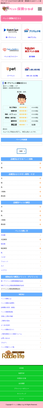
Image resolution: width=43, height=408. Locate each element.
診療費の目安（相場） (8, 307)
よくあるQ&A (5, 325)
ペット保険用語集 (7, 312)
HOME (21, 368)
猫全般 (3, 244)
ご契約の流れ (5, 321)
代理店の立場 (21, 378)
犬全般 (3, 235)
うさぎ (3, 257)
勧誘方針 (22, 373)
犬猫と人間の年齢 (7, 316)
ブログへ (4, 343)
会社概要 (22, 383)
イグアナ (4, 270)
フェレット (4, 261)
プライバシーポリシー (21, 388)
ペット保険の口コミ (7, 329)
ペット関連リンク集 (7, 347)
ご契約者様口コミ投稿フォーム (11, 334)
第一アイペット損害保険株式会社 (12, 281)
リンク (21, 399)
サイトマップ (21, 394)
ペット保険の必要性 (7, 303)
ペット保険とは (6, 298)
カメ (2, 266)
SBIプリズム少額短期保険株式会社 (12, 285)
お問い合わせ (5, 338)
